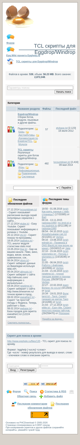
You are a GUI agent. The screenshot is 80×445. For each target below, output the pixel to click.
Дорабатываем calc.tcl (54, 234)
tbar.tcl (23, 249)
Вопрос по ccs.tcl (51, 288)
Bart (44, 217)
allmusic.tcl (26, 271)
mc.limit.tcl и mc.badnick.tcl (56, 224)
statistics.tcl (26, 240)
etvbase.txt (62, 128)
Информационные (28, 170)
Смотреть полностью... (19, 322)
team (65, 285)
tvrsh (65, 208)
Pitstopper (64, 313)
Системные (28, 176)
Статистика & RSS (55, 391)
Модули (22, 144)
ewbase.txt (26, 308)
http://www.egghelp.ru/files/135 (23, 341)
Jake (67, 248)
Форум (17, 391)
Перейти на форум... (52, 319)
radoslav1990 (49, 222)
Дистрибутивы (26, 135)
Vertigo (59, 237)
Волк (65, 293)
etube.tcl (24, 223)
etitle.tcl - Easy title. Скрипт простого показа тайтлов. (56, 309)
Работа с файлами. (52, 265)
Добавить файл (53, 396)
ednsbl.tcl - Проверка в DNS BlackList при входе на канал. (57, 245)
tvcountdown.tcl (62, 162)
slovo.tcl (24, 260)
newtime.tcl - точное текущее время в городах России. (56, 276)
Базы (21, 131)
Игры (21, 167)
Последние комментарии (32, 403)
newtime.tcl (26, 285)
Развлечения (29, 173)
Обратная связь (26, 396)
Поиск (33, 391)
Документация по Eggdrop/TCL (28, 140)
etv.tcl (23, 235)
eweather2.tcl (27, 297)
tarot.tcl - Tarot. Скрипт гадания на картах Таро (55, 298)
